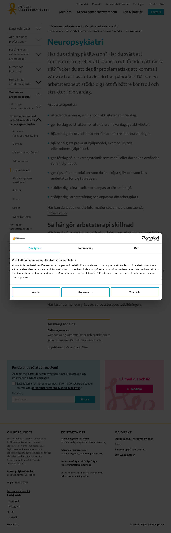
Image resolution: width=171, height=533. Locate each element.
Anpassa (85, 292)
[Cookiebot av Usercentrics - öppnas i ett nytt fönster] (144, 238)
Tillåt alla (134, 292)
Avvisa (36, 292)
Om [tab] (136, 247)
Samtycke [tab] (35, 247)
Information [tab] (85, 247)
